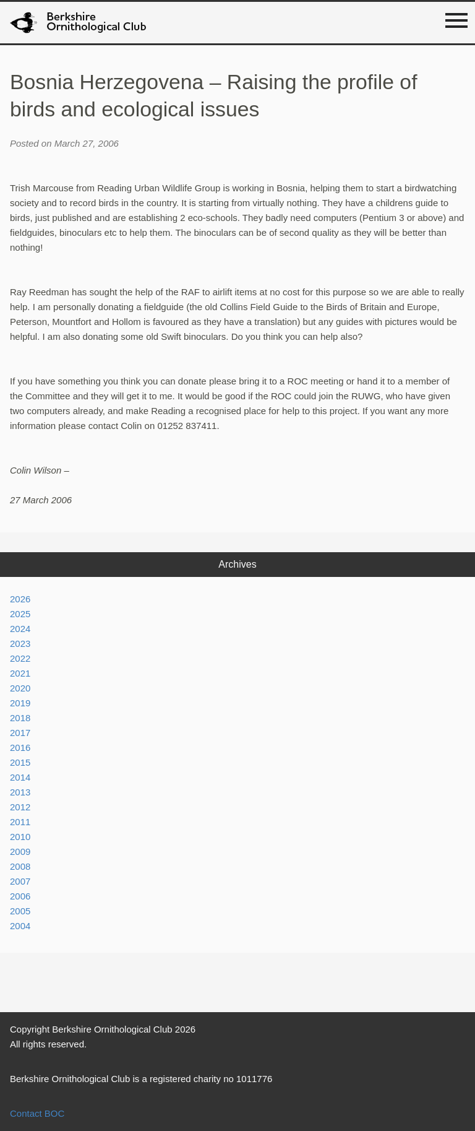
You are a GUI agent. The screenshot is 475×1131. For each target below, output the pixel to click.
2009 (20, 851)
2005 (20, 911)
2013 (20, 792)
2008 (20, 866)
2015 (20, 762)
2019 (20, 703)
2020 (20, 688)
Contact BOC (37, 1113)
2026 (20, 599)
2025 (20, 614)
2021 (20, 673)
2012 (20, 807)
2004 (20, 926)
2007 (20, 881)
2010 (20, 836)
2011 (20, 822)
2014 (20, 777)
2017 (20, 732)
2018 (20, 718)
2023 (20, 643)
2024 (20, 628)
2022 (20, 658)
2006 (20, 896)
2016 (20, 747)
